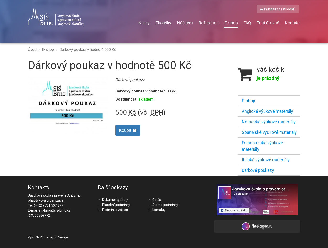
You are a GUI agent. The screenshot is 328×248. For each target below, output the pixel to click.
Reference (209, 22)
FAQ (247, 22)
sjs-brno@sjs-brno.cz (55, 210)
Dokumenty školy (115, 200)
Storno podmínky (165, 205)
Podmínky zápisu (115, 210)
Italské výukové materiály (266, 159)
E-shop (231, 22)
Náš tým (185, 22)
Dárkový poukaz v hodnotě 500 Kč (87, 49)
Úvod (32, 49)
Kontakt (292, 22)
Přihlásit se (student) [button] (279, 9)
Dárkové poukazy (258, 170)
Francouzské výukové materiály (262, 146)
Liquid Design (58, 237)
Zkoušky (163, 22)
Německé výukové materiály (269, 121)
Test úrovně (268, 22)
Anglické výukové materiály (267, 111)
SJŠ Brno (78, 17)
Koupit (127, 130)
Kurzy (144, 22)
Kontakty (159, 210)
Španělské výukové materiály (269, 132)
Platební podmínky (116, 205)
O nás (156, 200)
